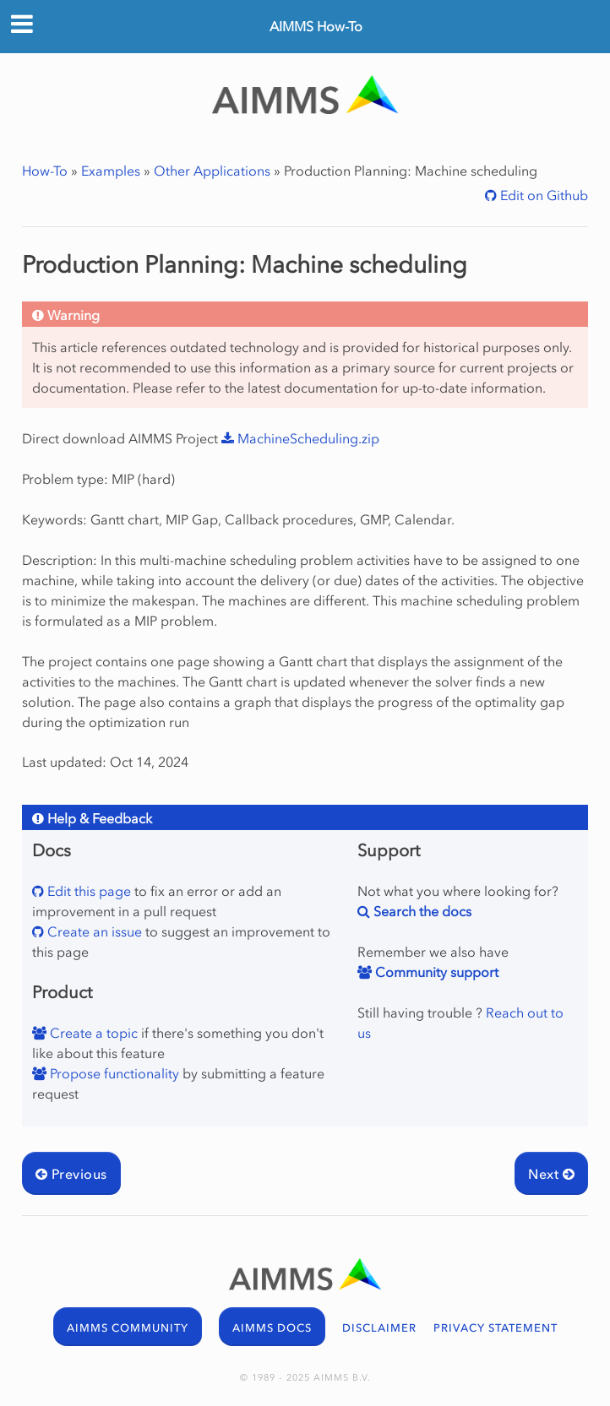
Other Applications (212, 170)
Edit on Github (542, 195)
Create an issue (93, 931)
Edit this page (87, 891)
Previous (71, 1173)
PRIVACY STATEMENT (495, 1328)
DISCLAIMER (379, 1328)
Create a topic (92, 1033)
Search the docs (420, 911)
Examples (110, 170)
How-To (45, 170)
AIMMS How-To (316, 26)
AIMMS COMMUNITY (127, 1328)
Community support (435, 972)
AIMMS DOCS (272, 1328)
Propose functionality (112, 1073)
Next (551, 1173)
